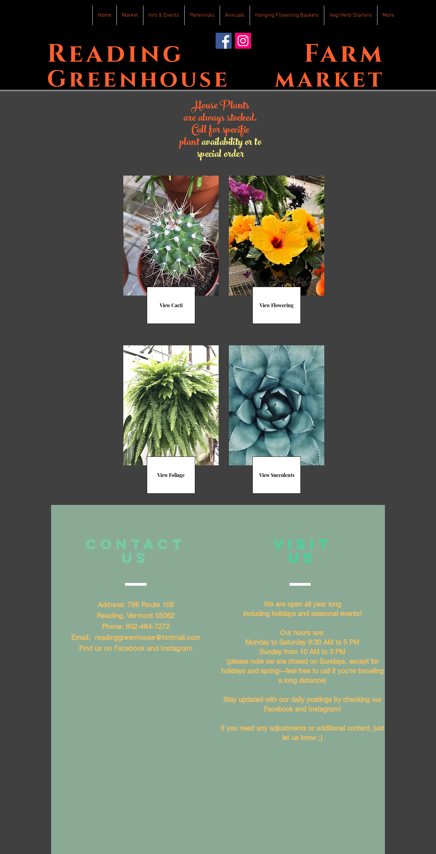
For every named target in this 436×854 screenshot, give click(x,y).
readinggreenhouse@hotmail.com (148, 637)
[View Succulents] (276, 475)
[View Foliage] (171, 475)
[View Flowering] (276, 305)
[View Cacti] (171, 305)
